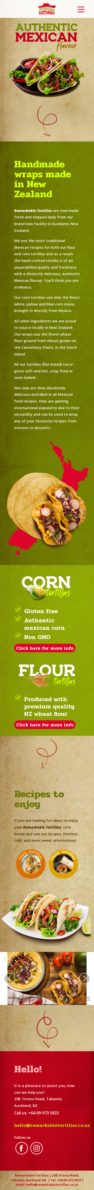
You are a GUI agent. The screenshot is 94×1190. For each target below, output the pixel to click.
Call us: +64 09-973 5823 (36, 1113)
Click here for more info (45, 647)
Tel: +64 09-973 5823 (65, 1180)
